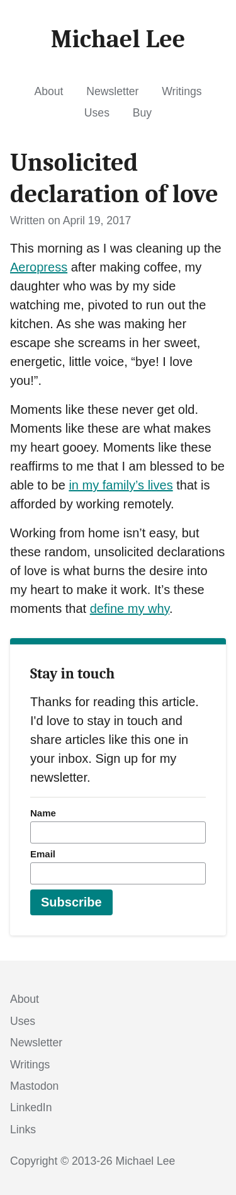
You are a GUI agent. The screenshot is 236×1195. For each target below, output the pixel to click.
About (48, 91)
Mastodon (34, 1086)
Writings (181, 91)
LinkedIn (31, 1107)
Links (23, 1129)
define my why (129, 608)
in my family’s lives (120, 485)
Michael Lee (146, 1161)
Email (42, 854)
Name (43, 813)
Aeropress (38, 267)
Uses (97, 112)
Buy (142, 112)
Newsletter (112, 91)
